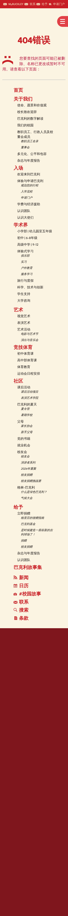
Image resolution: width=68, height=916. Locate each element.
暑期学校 (26, 415)
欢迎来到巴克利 (28, 174)
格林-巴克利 (26, 487)
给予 (18, 507)
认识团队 (23, 211)
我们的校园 (25, 125)
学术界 (21, 225)
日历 (21, 586)
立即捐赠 (23, 513)
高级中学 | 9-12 (27, 244)
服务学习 (26, 274)
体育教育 (23, 367)
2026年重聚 (28, 469)
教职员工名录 (29, 141)
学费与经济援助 (28, 204)
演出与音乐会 (29, 340)
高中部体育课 (27, 360)
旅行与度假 (25, 280)
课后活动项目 (29, 392)
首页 (18, 90)
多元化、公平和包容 (32, 154)
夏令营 (25, 409)
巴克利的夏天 (27, 404)
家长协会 (26, 426)
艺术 (18, 310)
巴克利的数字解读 (30, 118)
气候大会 (26, 498)
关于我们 (23, 99)
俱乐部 (25, 256)
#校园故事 (27, 594)
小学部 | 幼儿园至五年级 (34, 231)
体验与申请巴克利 (30, 181)
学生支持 (23, 294)
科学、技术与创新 (30, 287)
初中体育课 (25, 353)
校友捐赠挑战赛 (31, 481)
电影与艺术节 (29, 334)
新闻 (21, 578)
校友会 (22, 452)
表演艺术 (23, 323)
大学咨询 (23, 300)
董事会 (25, 147)
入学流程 (26, 191)
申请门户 (26, 198)
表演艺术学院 (29, 398)
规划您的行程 (29, 185)
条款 (21, 618)
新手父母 (26, 432)
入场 (18, 168)
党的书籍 (23, 438)
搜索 (21, 610)
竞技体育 (23, 348)
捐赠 (24, 541)
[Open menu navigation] (62, 21)
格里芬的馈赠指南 (32, 518)
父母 (20, 421)
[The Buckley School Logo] (17, 21)
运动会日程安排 (28, 373)
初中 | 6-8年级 (27, 238)
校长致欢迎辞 (27, 112)
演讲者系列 (28, 463)
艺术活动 (23, 329)
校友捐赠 (26, 475)
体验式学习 (25, 251)
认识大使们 (25, 217)
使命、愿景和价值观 (32, 105)
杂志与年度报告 (28, 160)
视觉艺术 (23, 316)
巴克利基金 (28, 524)
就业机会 (23, 445)
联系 (21, 602)
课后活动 (23, 387)
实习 (24, 262)
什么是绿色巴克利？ (34, 492)
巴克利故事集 (28, 568)
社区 (18, 381)
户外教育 (26, 268)
